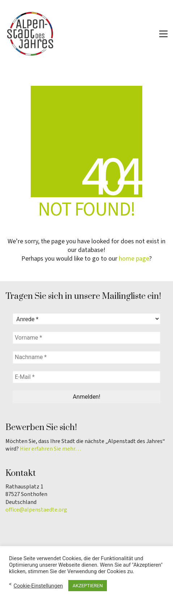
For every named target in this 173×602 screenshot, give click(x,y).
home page (134, 258)
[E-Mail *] (86, 377)
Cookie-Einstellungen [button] (38, 586)
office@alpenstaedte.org (36, 510)
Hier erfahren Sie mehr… (50, 449)
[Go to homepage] (30, 34)
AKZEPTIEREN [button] (88, 585)
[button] (163, 34)
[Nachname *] (86, 357)
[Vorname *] (86, 338)
